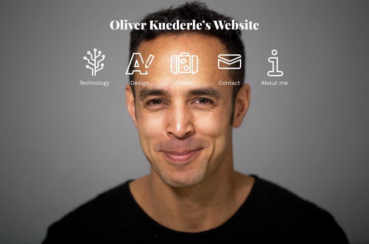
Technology (94, 83)
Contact (229, 83)
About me (274, 83)
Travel (184, 83)
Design (139, 83)
